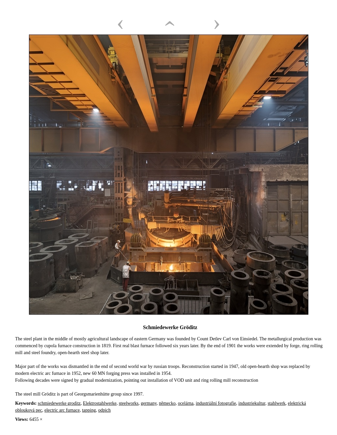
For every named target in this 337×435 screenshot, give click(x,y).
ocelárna (185, 403)
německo (167, 403)
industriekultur (251, 403)
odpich (104, 410)
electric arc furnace (62, 410)
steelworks (129, 403)
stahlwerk (276, 403)
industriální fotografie (216, 403)
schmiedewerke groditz (59, 403)
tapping (89, 410)
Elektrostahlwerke (100, 403)
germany (149, 403)
